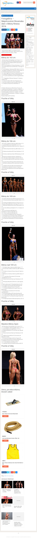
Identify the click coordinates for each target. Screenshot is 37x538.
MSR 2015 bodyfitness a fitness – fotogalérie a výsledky (6, 490)
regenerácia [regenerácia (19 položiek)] (31, 56)
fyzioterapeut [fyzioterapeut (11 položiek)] (28, 46)
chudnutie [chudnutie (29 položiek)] (29, 41)
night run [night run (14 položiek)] (31, 52)
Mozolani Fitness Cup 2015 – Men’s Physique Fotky (6, 506)
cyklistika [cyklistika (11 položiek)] (30, 44)
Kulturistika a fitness (7, 15)
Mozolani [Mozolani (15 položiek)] (27, 52)
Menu (2, 8)
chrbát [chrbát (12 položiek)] (27, 40)
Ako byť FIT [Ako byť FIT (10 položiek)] (27, 37)
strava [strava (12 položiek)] (27, 58)
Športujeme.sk (8, 536)
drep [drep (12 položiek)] (30, 45)
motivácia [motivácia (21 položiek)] (28, 51)
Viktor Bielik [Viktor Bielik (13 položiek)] (28, 60)
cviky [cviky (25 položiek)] (27, 44)
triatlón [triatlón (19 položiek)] (27, 59)
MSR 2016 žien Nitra (8, 476)
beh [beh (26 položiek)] (30, 37)
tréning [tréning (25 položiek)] (32, 59)
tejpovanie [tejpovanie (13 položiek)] (30, 58)
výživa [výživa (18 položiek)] (32, 61)
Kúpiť (5, 416)
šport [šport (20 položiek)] (27, 65)
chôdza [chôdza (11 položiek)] (27, 43)
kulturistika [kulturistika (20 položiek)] (28, 49)
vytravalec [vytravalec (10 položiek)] (31, 60)
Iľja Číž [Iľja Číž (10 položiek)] (31, 46)
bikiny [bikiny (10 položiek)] (30, 38)
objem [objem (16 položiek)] (27, 53)
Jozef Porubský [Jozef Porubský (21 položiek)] (29, 47)
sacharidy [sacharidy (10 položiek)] (27, 57)
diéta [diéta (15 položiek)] (33, 44)
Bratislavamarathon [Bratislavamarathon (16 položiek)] (30, 39)
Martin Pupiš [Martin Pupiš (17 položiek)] (28, 50)
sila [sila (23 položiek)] (30, 57)
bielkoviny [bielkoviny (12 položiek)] (27, 38)
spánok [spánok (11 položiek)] (32, 57)
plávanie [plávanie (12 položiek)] (30, 53)
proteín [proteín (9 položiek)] (27, 56)
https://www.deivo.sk (30, 33)
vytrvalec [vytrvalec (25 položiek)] (28, 61)
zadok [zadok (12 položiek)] (27, 62)
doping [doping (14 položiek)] (27, 45)
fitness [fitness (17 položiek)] (32, 45)
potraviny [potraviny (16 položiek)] (28, 54)
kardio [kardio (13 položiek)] (27, 48)
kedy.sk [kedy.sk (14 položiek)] (30, 48)
